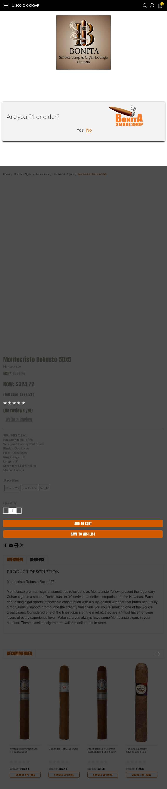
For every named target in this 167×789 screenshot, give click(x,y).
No (89, 130)
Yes (80, 130)
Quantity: (10, 503)
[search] (144, 5)
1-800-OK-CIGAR (25, 5)
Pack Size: (11, 480)
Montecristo (12, 366)
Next (159, 654)
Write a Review (19, 419)
